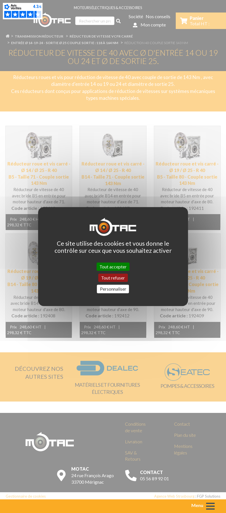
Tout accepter (113, 266)
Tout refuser (113, 277)
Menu (197, 505)
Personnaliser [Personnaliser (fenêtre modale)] (113, 289)
